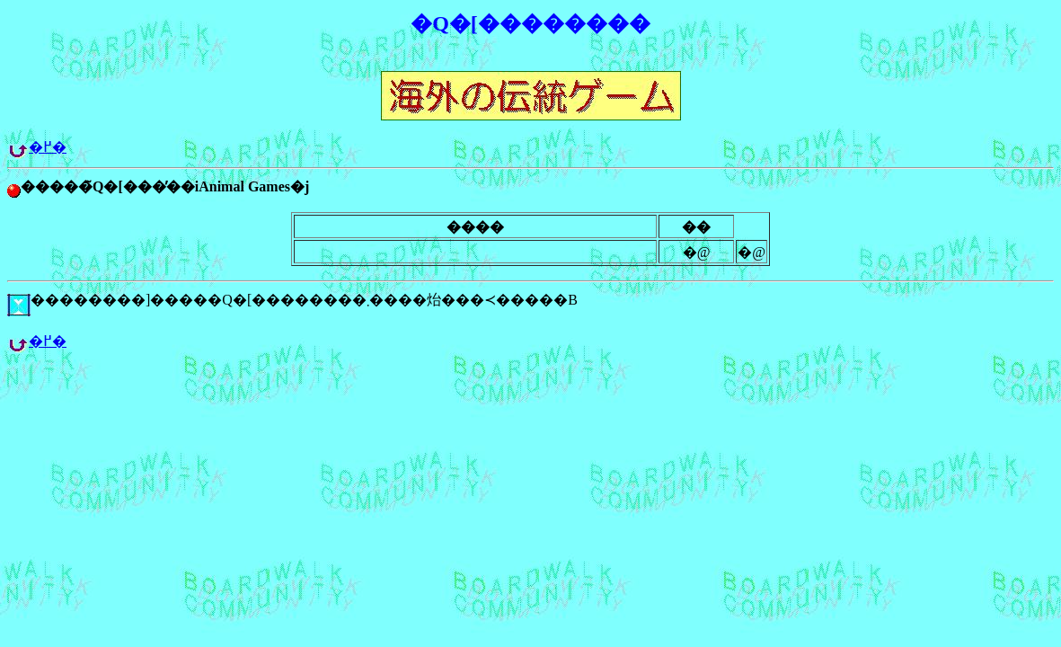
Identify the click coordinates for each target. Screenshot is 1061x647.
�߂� (47, 147)
